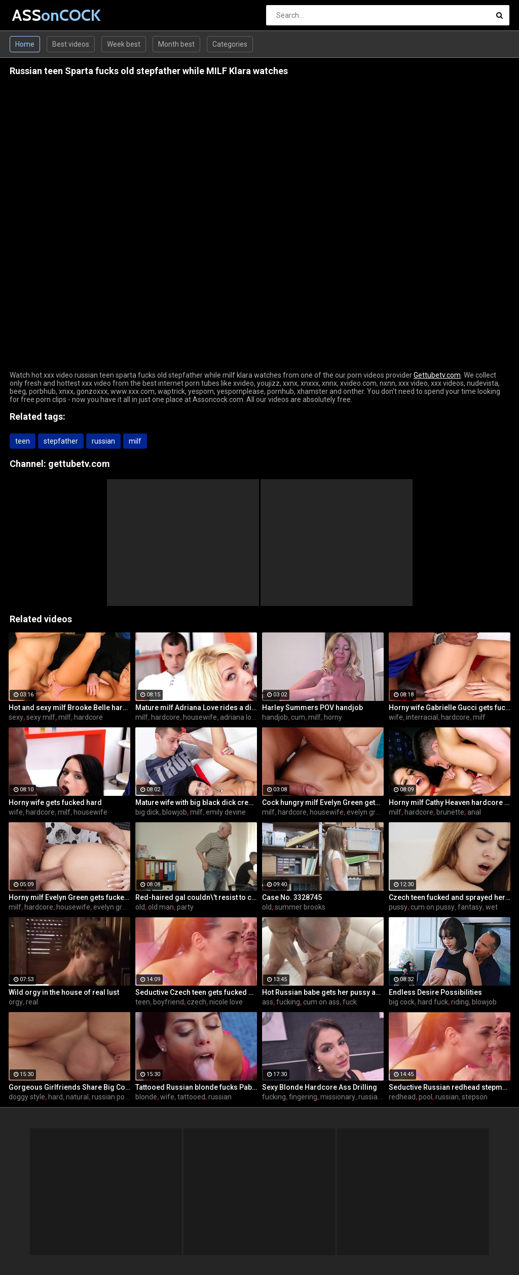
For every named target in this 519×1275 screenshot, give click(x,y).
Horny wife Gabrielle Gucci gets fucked (449, 707)
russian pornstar (118, 1097)
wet (492, 907)
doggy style (27, 1097)
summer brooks (300, 907)
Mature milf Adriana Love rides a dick (196, 707)
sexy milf (40, 717)
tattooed (191, 1097)
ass (267, 1002)
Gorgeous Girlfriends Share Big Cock (69, 1087)
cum (298, 717)
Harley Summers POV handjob (312, 707)
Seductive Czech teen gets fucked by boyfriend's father (196, 992)
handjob (275, 717)
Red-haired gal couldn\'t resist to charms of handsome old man (196, 897)
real (32, 1002)
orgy (16, 1002)
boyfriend (168, 1002)
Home (24, 44)
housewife (200, 717)
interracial (422, 717)
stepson (475, 1097)
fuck (350, 1002)
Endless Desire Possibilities (435, 992)
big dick (147, 812)
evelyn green (367, 812)
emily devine (226, 812)
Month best (176, 44)
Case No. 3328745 (292, 897)
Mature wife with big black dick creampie (196, 802)
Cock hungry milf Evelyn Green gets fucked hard (323, 802)
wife (396, 717)
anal (474, 812)
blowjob (174, 812)
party (185, 907)
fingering (303, 1097)
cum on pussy (433, 907)
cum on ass (321, 1002)
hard (55, 1097)
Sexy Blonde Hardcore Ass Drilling (319, 1087)
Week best (123, 44)
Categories (229, 44)
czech (196, 1002)
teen (22, 441)
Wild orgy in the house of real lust (64, 992)
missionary (337, 1097)
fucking (288, 1002)
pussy (398, 907)
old (140, 907)
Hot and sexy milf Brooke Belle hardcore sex (69, 707)
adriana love (239, 717)
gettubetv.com (79, 463)
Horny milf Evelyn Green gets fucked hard (69, 897)
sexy (16, 717)
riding (460, 1002)
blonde (146, 1097)
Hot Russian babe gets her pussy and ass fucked (323, 992)
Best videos (70, 44)
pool (425, 1097)
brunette (450, 812)
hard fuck (433, 1002)
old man (161, 907)
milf (135, 441)
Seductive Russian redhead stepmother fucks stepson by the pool (449, 1087)
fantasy (470, 907)
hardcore (88, 717)
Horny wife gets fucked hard (55, 802)
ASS (38, 15)
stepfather (61, 441)
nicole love (226, 1002)
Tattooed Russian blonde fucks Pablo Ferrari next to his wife (196, 1087)
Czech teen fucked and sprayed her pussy (449, 897)
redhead (402, 1097)
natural (77, 1097)
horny (333, 717)
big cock (402, 1002)
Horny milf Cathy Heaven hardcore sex (449, 802)
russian (103, 441)
